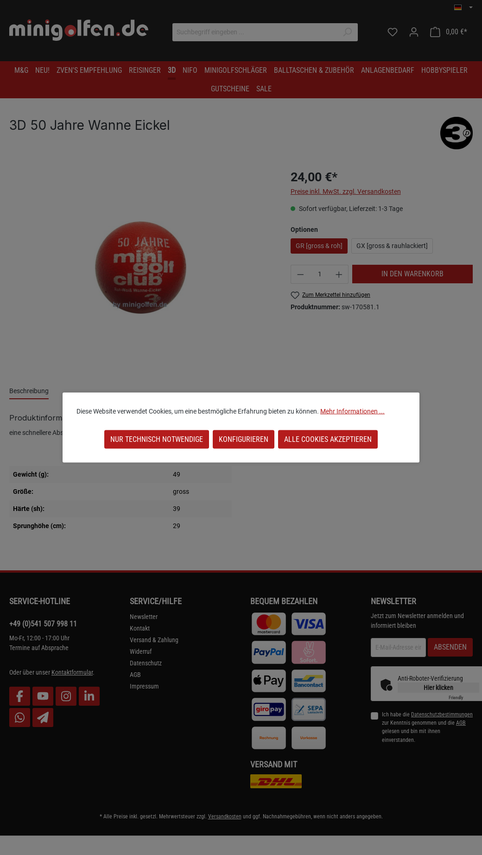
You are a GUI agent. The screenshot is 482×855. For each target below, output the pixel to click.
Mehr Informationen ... (352, 411)
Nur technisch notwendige (156, 439)
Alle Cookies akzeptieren (328, 439)
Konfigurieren (243, 439)
